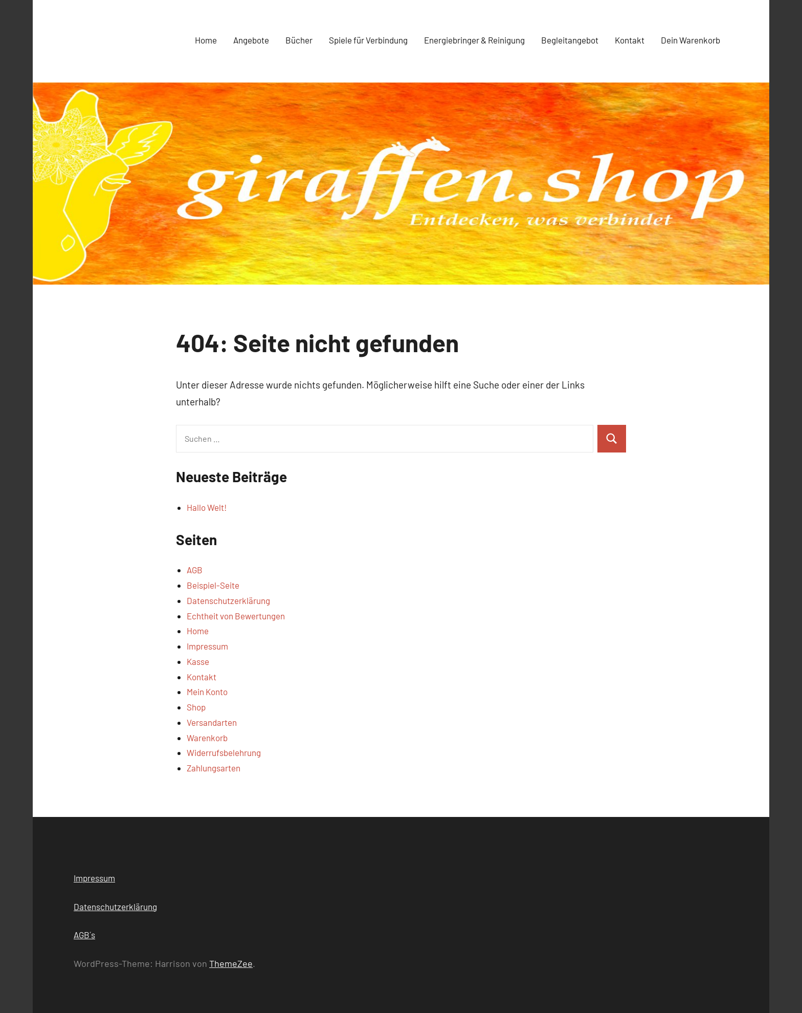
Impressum (207, 646)
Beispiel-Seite (213, 585)
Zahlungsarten (213, 768)
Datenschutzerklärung (228, 600)
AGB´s (84, 935)
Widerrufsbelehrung (224, 752)
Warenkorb (207, 737)
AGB (195, 570)
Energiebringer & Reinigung (474, 40)
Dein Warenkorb (690, 40)
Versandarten (212, 722)
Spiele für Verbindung (368, 40)
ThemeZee (231, 963)
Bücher (299, 40)
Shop (196, 707)
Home (206, 40)
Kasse (198, 661)
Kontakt (629, 40)
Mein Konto (207, 691)
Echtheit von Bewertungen (236, 616)
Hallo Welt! (207, 507)
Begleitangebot (569, 40)
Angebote (251, 40)
